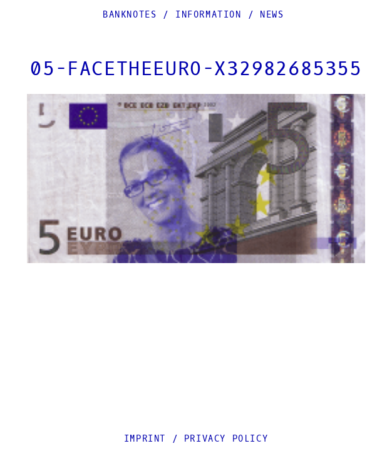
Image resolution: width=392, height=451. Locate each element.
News (272, 15)
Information (208, 15)
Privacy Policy (226, 439)
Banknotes (130, 15)
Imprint (145, 439)
